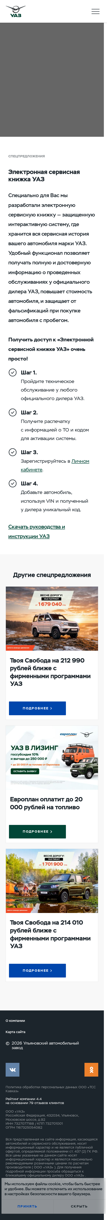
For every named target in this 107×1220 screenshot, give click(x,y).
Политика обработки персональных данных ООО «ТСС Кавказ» (51, 1089)
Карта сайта (15, 1032)
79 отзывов (39, 1103)
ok (91, 1070)
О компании (15, 1021)
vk (12, 1070)
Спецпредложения (26, 156)
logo (16, 11)
